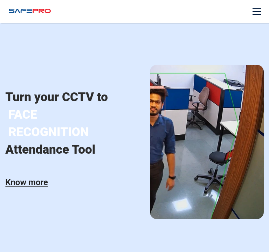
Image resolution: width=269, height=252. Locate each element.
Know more (26, 182)
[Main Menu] (257, 11)
